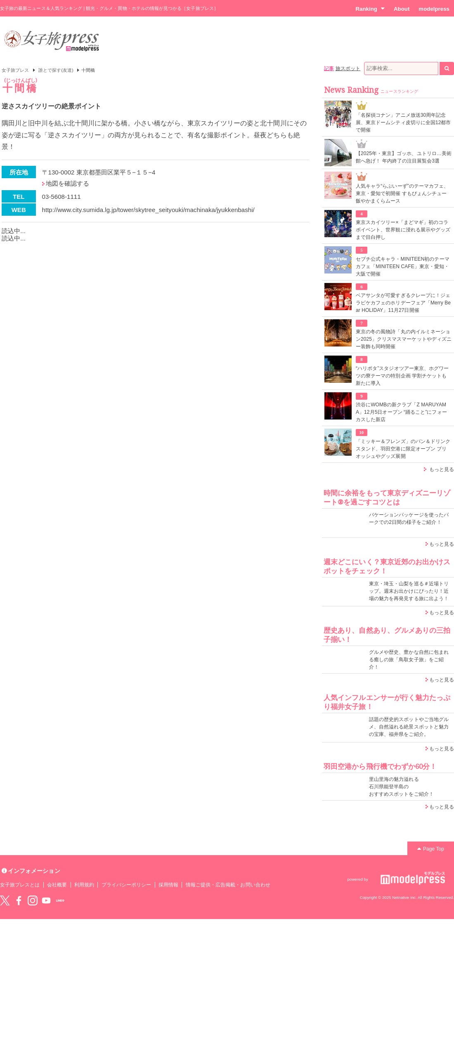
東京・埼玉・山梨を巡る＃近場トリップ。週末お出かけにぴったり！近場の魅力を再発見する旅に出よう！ (409, 591)
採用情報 (168, 885)
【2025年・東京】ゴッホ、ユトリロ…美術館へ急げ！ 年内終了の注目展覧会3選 (404, 157)
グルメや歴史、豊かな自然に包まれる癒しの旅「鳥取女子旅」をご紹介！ (409, 659)
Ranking (370, 8)
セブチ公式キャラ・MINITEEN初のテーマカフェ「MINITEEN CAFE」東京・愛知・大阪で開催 (402, 266)
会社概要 (57, 885)
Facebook (19, 900)
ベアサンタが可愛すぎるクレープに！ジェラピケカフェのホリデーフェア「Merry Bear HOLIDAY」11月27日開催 (403, 302)
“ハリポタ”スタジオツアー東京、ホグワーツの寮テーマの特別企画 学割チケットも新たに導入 (402, 375)
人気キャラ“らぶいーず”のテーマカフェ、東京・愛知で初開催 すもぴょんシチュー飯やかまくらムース (402, 193)
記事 (329, 68)
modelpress (434, 9)
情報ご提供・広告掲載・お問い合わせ (228, 885)
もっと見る (441, 469)
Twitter (5, 900)
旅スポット (348, 68)
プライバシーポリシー (126, 885)
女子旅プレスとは (20, 885)
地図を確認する (67, 183)
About (401, 9)
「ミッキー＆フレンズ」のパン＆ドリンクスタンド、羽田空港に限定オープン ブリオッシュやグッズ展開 (403, 448)
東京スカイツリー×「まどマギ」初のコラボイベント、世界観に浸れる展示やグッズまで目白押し (403, 229)
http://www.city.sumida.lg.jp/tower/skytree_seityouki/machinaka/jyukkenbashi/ (148, 209)
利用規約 (84, 885)
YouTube (46, 900)
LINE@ (60, 900)
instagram (33, 900)
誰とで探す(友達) (55, 70)
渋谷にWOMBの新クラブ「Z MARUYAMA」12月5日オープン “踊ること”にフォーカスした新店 (401, 412)
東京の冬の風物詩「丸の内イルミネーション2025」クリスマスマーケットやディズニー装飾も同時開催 (404, 339)
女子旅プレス (15, 70)
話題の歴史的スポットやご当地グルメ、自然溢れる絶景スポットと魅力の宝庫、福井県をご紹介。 (409, 727)
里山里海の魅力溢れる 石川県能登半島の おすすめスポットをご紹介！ (401, 786)
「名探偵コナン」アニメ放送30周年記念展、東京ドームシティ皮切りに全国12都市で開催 (403, 122)
